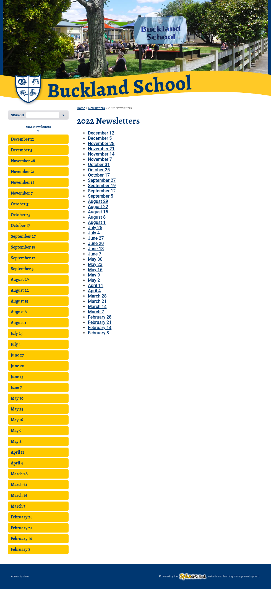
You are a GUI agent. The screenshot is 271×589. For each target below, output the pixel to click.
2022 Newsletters (38, 126)
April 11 (17, 452)
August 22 (20, 290)
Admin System (20, 576)
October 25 (20, 215)
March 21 (19, 485)
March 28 (19, 474)
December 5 (21, 150)
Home (81, 108)
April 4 (17, 463)
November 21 (23, 172)
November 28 (23, 161)
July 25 (17, 333)
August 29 (20, 280)
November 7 (22, 193)
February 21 (21, 528)
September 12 (23, 258)
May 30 (17, 398)
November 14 (23, 182)
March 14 (19, 495)
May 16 (17, 420)
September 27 (23, 236)
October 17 (20, 226)
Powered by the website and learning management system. (209, 576)
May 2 (16, 441)
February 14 (21, 539)
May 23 (17, 409)
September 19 (23, 247)
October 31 (20, 204)
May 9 (16, 431)
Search (17, 115)
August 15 (19, 301)
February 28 (22, 517)
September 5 (22, 269)
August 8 (19, 312)
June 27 (17, 355)
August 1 (18, 323)
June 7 (16, 387)
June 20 (17, 366)
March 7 (18, 506)
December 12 (22, 139)
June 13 (17, 377)
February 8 (20, 549)
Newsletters (96, 108)
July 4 (16, 344)
